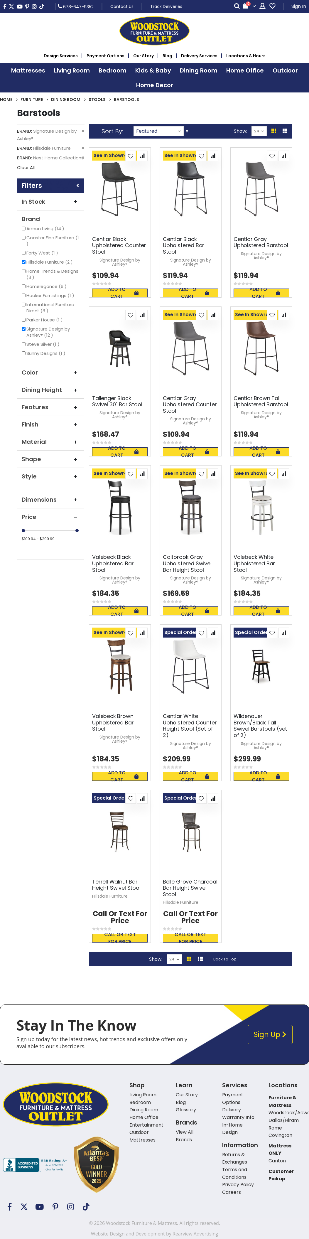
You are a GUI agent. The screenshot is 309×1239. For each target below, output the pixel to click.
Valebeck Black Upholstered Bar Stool (113, 563)
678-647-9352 (76, 6)
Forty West (43, 253)
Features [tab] (51, 407)
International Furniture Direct (50, 307)
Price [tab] (51, 517)
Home (6, 99)
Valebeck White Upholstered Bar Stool (254, 563)
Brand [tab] (51, 219)
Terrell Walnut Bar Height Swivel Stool (116, 885)
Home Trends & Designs (52, 274)
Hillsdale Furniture (50, 262)
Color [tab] (51, 372)
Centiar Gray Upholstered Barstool (261, 242)
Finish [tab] (51, 424)
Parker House (45, 320)
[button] (130, 156)
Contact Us (122, 6)
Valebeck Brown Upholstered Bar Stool (113, 722)
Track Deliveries (166, 6)
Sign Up (270, 1034)
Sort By (112, 131)
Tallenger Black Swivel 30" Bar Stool (117, 401)
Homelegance (47, 286)
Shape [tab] (51, 459)
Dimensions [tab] (51, 499)
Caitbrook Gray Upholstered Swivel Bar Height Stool (187, 563)
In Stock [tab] (51, 202)
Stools (97, 99)
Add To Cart (123, 293)
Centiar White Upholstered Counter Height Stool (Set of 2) (190, 725)
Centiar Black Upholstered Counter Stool (119, 245)
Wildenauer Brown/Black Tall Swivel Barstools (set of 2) (260, 725)
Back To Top (225, 959)
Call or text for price (120, 938)
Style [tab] (51, 476)
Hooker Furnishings (51, 295)
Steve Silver (43, 344)
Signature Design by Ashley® (48, 332)
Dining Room (65, 99)
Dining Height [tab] (51, 390)
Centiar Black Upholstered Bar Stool (183, 245)
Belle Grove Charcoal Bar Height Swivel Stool (190, 888)
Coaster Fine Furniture (52, 241)
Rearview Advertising (195, 1233)
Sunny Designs (46, 353)
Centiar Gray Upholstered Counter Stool (190, 404)
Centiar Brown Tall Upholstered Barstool (261, 401)
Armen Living (46, 228)
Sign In (298, 6)
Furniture (32, 99)
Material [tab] (51, 442)
